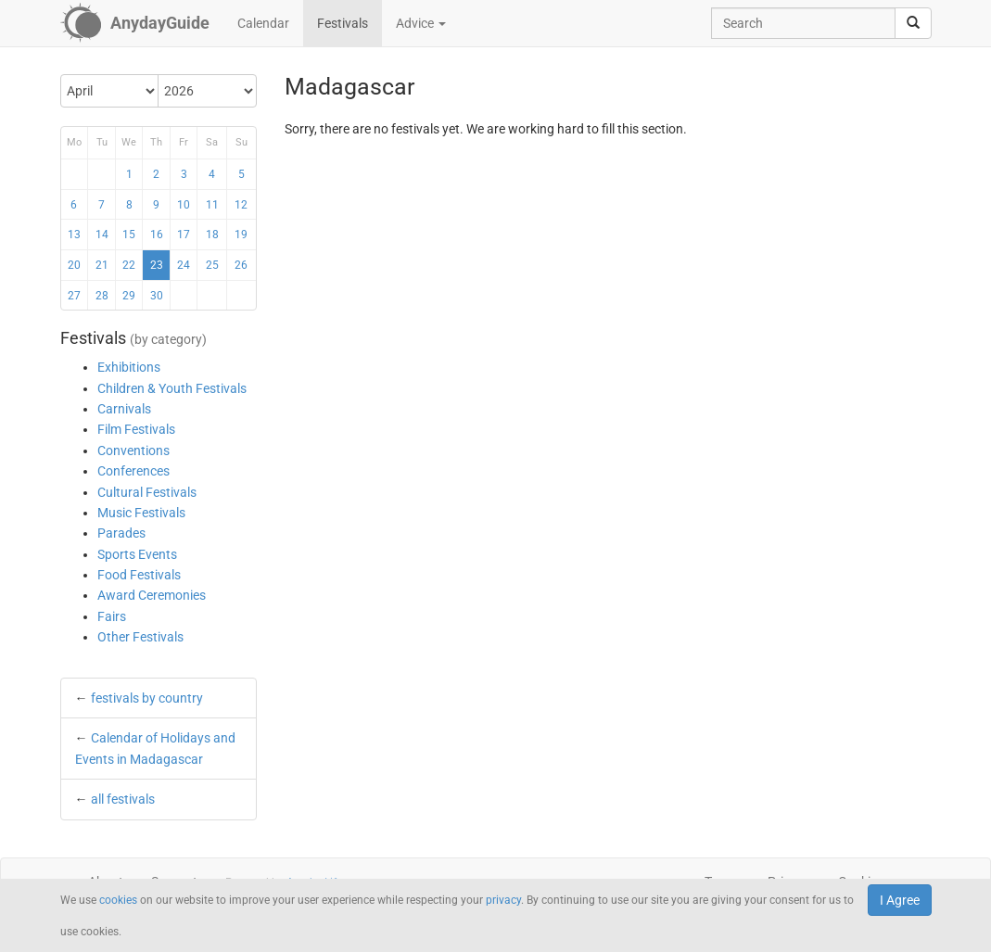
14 (101, 234)
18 (212, 234)
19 (241, 234)
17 (183, 234)
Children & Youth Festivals (172, 388)
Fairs (111, 616)
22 (128, 265)
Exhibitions (128, 367)
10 (183, 204)
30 (156, 295)
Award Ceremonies (151, 595)
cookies (118, 900)
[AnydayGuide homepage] (134, 23)
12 (241, 204)
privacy (503, 900)
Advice (421, 23)
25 (212, 265)
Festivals (342, 23)
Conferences (133, 470)
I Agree (900, 900)
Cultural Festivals (147, 492)
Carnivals (124, 408)
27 (74, 295)
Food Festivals (139, 574)
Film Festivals (136, 429)
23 (156, 265)
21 (101, 265)
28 (101, 295)
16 (156, 234)
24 (183, 265)
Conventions (133, 450)
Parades (121, 533)
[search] (913, 23)
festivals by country (147, 698)
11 (212, 204)
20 (74, 265)
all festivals (123, 799)
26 (241, 265)
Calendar (263, 23)
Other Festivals (140, 636)
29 (128, 295)
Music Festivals (141, 512)
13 (74, 234)
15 (128, 234)
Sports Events (137, 554)
